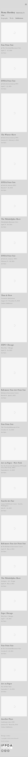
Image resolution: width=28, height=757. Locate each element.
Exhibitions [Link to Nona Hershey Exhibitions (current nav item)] (19, 18)
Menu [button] (26, 4)
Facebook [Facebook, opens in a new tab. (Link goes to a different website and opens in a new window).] (5, 751)
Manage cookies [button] (5, 735)
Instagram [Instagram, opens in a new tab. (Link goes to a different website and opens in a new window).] (8, 751)
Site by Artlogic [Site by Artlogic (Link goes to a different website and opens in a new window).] (5, 741)
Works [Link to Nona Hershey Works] (12, 18)
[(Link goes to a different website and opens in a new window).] (6, 746)
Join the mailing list (2, 751)
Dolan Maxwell (11, 4)
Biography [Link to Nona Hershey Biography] (4, 18)
